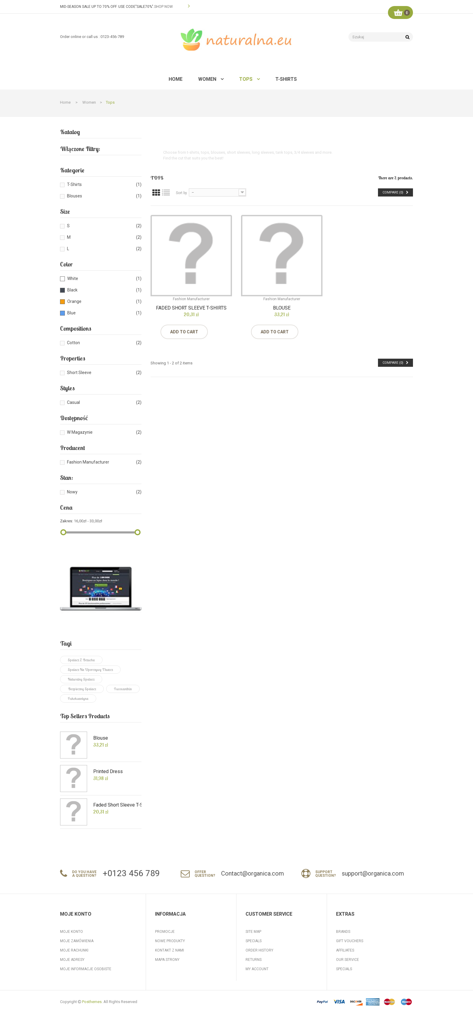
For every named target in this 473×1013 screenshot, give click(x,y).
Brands (343, 932)
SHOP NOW (163, 7)
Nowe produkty (170, 941)
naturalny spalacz (81, 679)
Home (65, 102)
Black (72, 290)
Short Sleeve (79, 372)
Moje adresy (72, 960)
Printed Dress (108, 771)
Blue (71, 312)
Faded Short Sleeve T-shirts (122, 805)
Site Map (253, 932)
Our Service (347, 960)
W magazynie (80, 432)
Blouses (74, 195)
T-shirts (74, 184)
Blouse (100, 738)
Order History (259, 950)
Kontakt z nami (169, 950)
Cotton (73, 342)
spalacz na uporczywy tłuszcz (90, 669)
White (72, 278)
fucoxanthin (123, 689)
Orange (74, 301)
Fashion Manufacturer (88, 462)
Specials (254, 941)
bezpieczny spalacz (82, 689)
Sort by (181, 193)
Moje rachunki (74, 950)
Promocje (165, 932)
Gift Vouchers (349, 941)
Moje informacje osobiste (85, 969)
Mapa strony (167, 960)
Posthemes (92, 1001)
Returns (254, 960)
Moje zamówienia (77, 941)
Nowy (72, 491)
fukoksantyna (78, 698)
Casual (73, 402)
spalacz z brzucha (81, 660)
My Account (257, 969)
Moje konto (71, 932)
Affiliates (345, 950)
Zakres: (66, 521)
